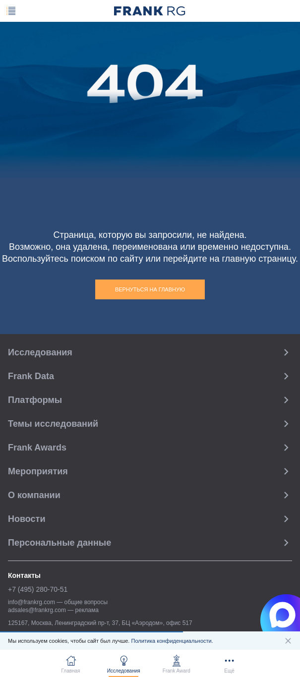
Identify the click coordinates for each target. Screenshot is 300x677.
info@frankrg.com (31, 602)
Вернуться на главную (150, 289)
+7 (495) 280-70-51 (37, 589)
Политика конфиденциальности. (172, 641)
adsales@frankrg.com (37, 610)
